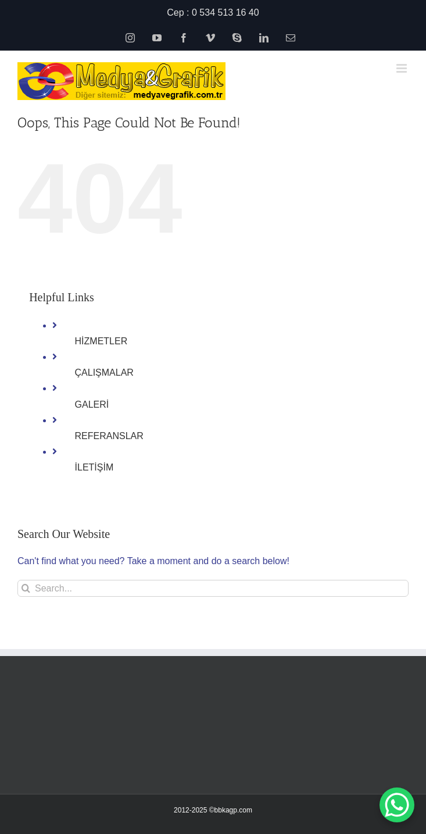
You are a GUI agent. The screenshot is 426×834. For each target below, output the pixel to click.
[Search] (25, 588)
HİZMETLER (101, 341)
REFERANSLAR (109, 436)
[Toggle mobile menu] (402, 68)
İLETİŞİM (94, 467)
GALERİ (92, 404)
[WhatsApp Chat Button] (397, 804)
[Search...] (213, 588)
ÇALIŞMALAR (104, 372)
